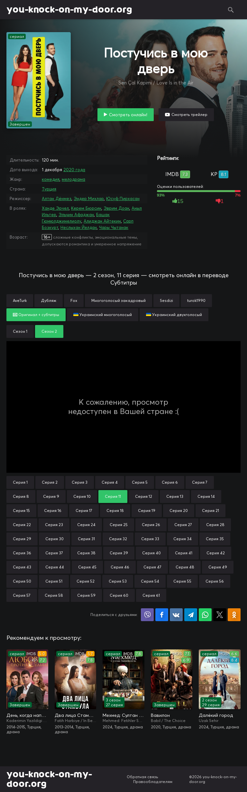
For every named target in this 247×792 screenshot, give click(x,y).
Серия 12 (143, 496)
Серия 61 (151, 595)
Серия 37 (54, 552)
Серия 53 (118, 581)
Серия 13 (174, 496)
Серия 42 (215, 552)
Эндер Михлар (89, 198)
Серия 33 (150, 538)
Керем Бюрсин (86, 208)
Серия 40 (151, 552)
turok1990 (196, 300)
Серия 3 (79, 482)
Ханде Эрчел (55, 208)
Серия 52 (86, 581)
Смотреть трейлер (189, 114)
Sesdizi (166, 300)
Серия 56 (215, 581)
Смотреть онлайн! (128, 114)
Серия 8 (21, 496)
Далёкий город (216, 715)
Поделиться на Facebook (161, 614)
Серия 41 (183, 552)
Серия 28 (215, 524)
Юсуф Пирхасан (123, 198)
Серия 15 (21, 510)
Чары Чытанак (113, 227)
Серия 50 (22, 581)
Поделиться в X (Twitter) (219, 614)
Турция (49, 188)
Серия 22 (22, 524)
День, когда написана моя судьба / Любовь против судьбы (27, 715)
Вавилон (160, 715)
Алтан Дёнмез (56, 198)
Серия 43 (22, 567)
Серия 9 (51, 496)
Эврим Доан (116, 208)
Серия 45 (87, 567)
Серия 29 (22, 538)
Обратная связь (142, 776)
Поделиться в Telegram (190, 614)
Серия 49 (217, 567)
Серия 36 (22, 552)
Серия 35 (215, 538)
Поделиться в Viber (147, 614)
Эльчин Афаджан (76, 214)
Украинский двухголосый (174, 314)
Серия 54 (150, 581)
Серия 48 (185, 567)
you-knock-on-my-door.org (69, 9)
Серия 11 (113, 496)
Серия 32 (118, 538)
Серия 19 (146, 510)
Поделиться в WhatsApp (205, 614)
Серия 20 (178, 510)
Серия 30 (54, 538)
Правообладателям (152, 781)
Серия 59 (86, 595)
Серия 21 (210, 510)
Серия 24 (86, 524)
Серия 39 (119, 552)
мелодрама (73, 179)
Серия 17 (84, 510)
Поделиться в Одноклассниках (234, 614)
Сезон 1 (20, 331)
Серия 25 (119, 524)
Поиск (231, 9)
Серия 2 (50, 482)
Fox (73, 300)
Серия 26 (151, 524)
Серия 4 (110, 482)
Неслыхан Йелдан (78, 227)
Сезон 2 (49, 331)
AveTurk (20, 300)
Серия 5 (140, 482)
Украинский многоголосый (102, 314)
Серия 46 (120, 567)
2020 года (74, 169)
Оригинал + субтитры (36, 314)
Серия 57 (22, 595)
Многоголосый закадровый (118, 300)
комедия (50, 179)
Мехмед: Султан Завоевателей (123, 715)
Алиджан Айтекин (102, 221)
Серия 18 (115, 510)
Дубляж (48, 300)
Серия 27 (183, 524)
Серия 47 (152, 567)
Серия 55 (182, 581)
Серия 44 (54, 567)
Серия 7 (199, 482)
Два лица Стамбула (75, 715)
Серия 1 (20, 482)
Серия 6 (170, 482)
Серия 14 (206, 496)
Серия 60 (119, 595)
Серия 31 (86, 538)
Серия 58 (54, 595)
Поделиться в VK (176, 614)
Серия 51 (53, 581)
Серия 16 (52, 510)
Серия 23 (54, 524)
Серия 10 (82, 496)
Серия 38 (86, 552)
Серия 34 (182, 538)
